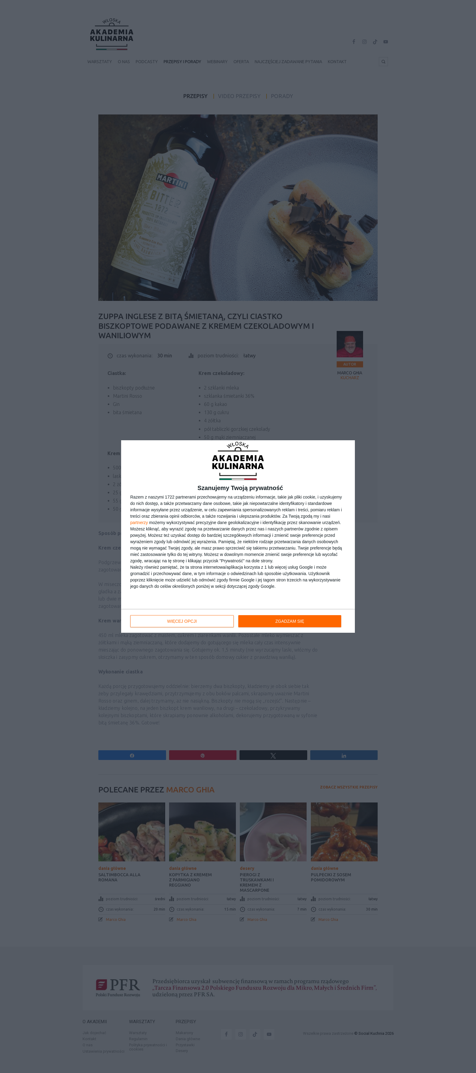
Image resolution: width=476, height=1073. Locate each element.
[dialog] (238, 536)
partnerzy (139, 522)
